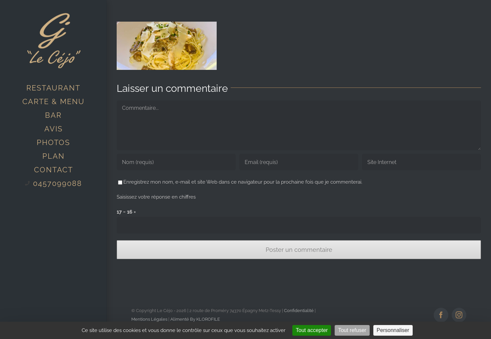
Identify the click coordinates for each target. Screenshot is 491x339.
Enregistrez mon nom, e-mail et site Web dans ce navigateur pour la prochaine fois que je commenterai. (242, 182)
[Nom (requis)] (176, 162)
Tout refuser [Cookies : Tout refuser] (352, 330)
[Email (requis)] (298, 162)
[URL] (421, 162)
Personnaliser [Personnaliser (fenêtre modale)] (393, 330)
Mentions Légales (149, 319)
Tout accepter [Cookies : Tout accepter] (312, 330)
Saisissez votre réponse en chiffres (156, 197)
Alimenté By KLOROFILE (195, 319)
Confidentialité (299, 310)
